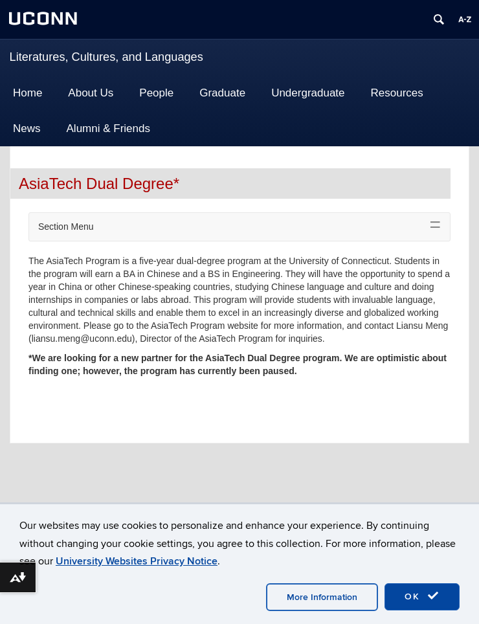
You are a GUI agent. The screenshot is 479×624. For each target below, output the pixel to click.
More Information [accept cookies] (322, 597)
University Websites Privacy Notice (136, 561)
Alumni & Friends (108, 128)
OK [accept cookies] (422, 596)
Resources (397, 93)
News (27, 128)
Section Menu (66, 226)
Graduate (222, 93)
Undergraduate (307, 93)
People (156, 93)
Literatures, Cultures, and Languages (106, 56)
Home (27, 93)
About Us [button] (90, 93)
